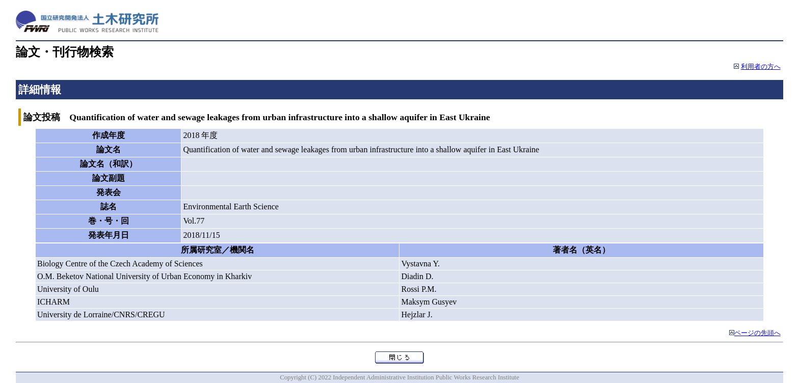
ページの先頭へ (757, 333)
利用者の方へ (761, 66)
